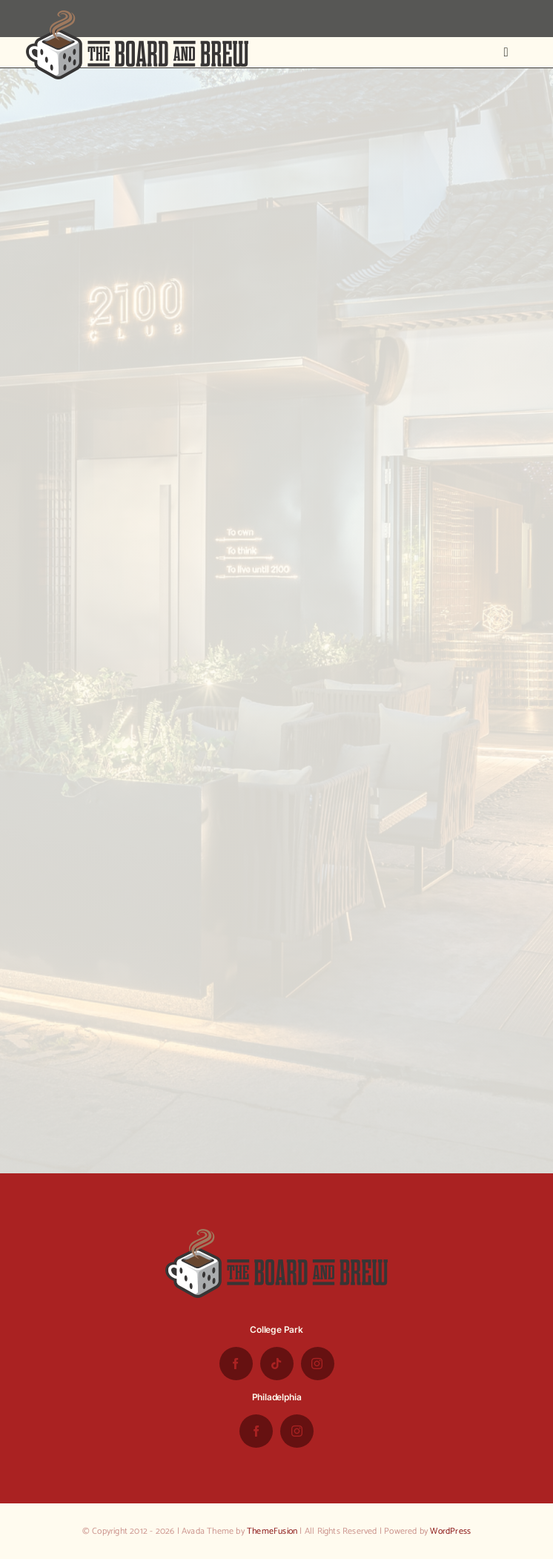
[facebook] (236, 1363)
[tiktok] (277, 1363)
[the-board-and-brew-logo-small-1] (137, 16)
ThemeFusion (272, 1531)
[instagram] (317, 1363)
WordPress (450, 1531)
